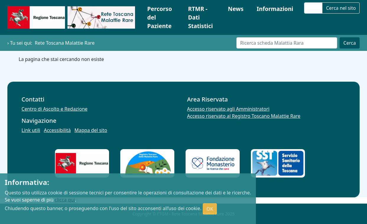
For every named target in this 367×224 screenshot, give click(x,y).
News (235, 9)
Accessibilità (57, 130)
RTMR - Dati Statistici (200, 17)
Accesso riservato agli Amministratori (228, 109)
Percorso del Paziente (159, 17)
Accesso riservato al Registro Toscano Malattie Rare (244, 116)
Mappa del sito (90, 130)
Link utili (31, 130)
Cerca (349, 43)
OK (210, 209)
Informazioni (275, 9)
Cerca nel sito (341, 8)
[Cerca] (286, 43)
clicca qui (65, 199)
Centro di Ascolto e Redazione (54, 109)
